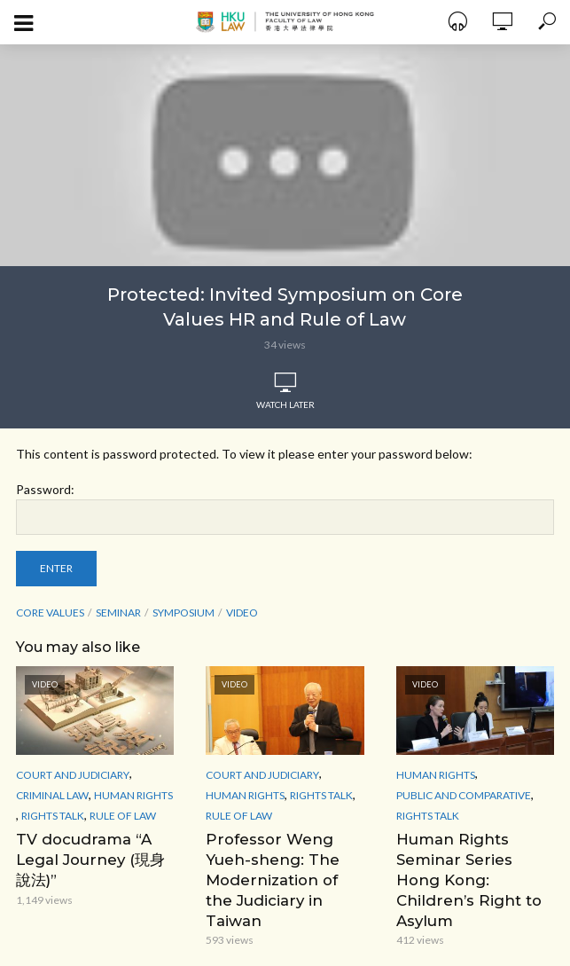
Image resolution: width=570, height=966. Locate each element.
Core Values (50, 612)
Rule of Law (123, 815)
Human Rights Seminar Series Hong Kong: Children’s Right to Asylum (475, 868)
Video (242, 612)
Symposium (183, 612)
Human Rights (133, 795)
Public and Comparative (463, 795)
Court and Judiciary (72, 774)
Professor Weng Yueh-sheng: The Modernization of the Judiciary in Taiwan (281, 868)
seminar (118, 612)
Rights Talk (52, 815)
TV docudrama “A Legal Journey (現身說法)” (92, 858)
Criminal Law (52, 795)
